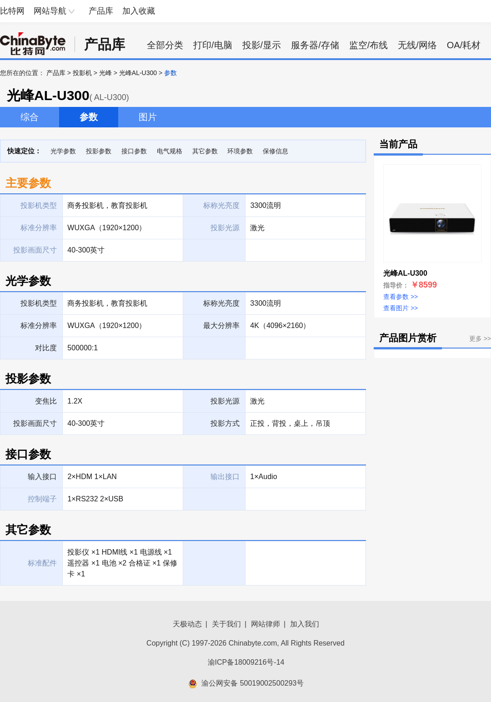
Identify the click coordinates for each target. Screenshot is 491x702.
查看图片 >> (400, 308)
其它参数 (205, 151)
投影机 (82, 72)
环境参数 (240, 151)
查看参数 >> (400, 296)
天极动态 (187, 624)
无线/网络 (417, 45)
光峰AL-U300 (138, 72)
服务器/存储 (315, 45)
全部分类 (165, 45)
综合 (29, 117)
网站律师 (265, 624)
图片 (148, 117)
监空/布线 (368, 45)
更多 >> (480, 338)
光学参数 (63, 151)
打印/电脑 (212, 45)
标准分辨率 (38, 325)
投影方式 (225, 423)
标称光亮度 (221, 303)
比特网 (12, 10)
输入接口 (42, 476)
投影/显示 (261, 45)
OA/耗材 (464, 45)
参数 (89, 117)
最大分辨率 (221, 325)
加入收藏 (138, 10)
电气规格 (169, 151)
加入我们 (304, 624)
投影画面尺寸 (35, 423)
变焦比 (46, 401)
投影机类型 (38, 303)
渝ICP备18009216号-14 (246, 662)
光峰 (105, 72)
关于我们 (226, 624)
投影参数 (98, 151)
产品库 (101, 10)
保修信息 (275, 151)
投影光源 (225, 401)
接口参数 (134, 151)
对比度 (46, 348)
